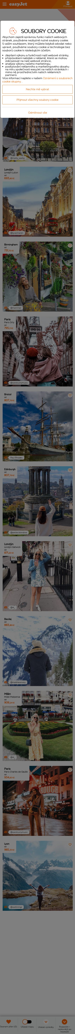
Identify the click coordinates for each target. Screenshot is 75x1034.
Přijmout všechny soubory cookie (37, 99)
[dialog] (37, 69)
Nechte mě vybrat (37, 89)
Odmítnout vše (37, 112)
